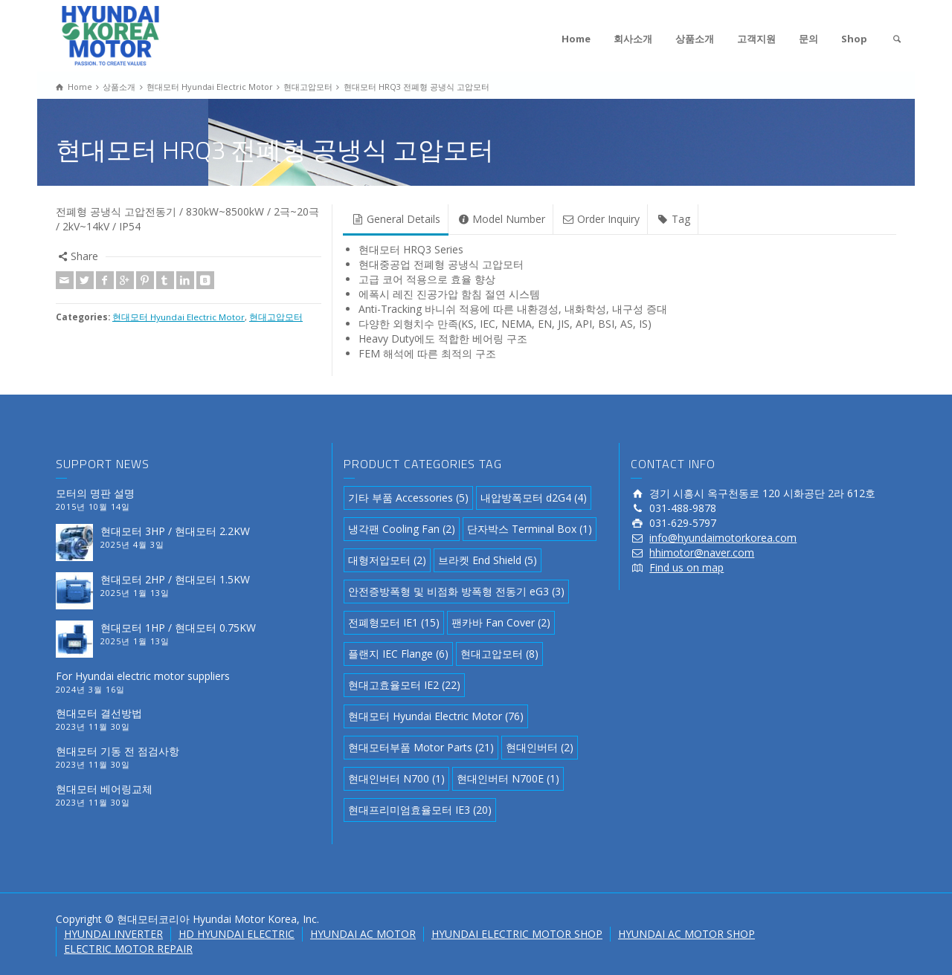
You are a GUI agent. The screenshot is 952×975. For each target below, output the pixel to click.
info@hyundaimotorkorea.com (723, 538)
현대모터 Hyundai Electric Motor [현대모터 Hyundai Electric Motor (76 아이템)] (436, 716)
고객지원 (756, 38)
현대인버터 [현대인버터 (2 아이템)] (539, 747)
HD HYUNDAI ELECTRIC (236, 934)
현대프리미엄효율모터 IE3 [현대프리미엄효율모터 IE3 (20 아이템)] (420, 810)
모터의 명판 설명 (95, 493)
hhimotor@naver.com (701, 552)
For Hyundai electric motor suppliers (143, 676)
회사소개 (633, 38)
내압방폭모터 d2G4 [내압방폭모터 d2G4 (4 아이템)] (533, 497)
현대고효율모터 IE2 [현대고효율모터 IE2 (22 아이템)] (404, 685)
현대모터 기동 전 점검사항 (117, 751)
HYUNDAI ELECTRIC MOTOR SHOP (516, 934)
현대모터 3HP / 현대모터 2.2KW (175, 531)
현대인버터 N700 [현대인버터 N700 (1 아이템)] (396, 778)
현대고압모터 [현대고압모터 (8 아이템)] (499, 654)
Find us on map (686, 567)
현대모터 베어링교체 (104, 789)
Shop (854, 38)
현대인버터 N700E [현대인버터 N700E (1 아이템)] (508, 778)
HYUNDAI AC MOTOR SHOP (686, 934)
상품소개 (694, 38)
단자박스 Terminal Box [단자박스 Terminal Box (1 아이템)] (529, 529)
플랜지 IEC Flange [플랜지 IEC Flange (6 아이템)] (398, 654)
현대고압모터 (276, 317)
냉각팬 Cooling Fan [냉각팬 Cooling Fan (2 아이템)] (401, 529)
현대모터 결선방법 (99, 713)
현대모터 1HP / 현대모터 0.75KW (178, 628)
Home (576, 38)
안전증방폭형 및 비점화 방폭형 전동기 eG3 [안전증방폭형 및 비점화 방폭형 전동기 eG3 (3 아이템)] (456, 591)
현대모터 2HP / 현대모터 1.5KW (175, 579)
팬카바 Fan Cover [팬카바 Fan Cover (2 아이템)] (500, 622)
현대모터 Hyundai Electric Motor (178, 317)
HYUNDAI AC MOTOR (363, 934)
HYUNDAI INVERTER (113, 934)
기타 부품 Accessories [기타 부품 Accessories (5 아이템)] (408, 497)
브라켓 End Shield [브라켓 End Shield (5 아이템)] (487, 560)
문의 (808, 38)
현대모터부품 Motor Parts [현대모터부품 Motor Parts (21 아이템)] (421, 747)
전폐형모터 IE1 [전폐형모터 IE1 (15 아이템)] (394, 622)
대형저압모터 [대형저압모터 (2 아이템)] (387, 560)
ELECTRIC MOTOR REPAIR (128, 949)
